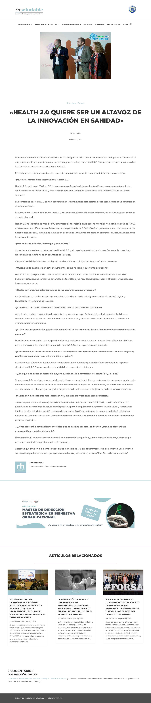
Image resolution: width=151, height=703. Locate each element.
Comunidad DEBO (71, 24)
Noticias (100, 24)
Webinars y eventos (46, 24)
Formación (24, 24)
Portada (81, 103)
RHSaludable (18, 621)
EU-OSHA (88, 24)
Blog (126, 24)
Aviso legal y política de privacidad (29, 698)
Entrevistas (113, 24)
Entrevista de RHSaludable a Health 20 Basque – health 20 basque (38, 679)
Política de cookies (55, 698)
